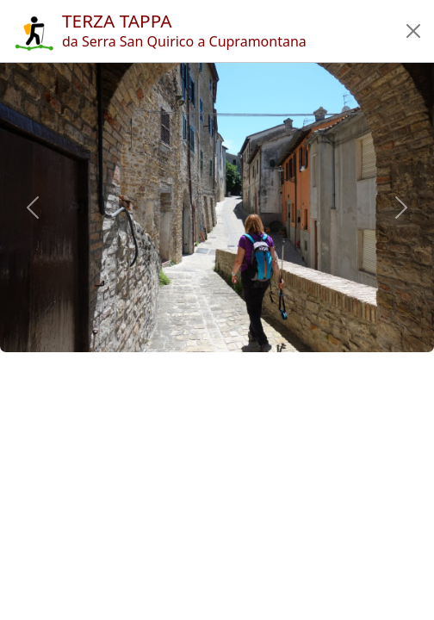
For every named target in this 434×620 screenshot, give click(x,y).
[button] (413, 31)
